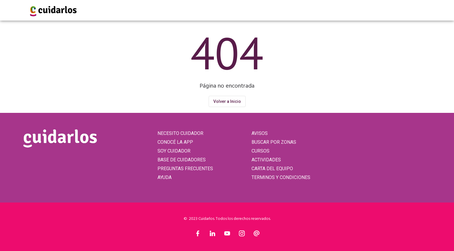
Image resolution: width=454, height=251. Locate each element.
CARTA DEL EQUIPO (272, 168)
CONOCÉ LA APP (175, 142)
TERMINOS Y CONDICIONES (281, 177)
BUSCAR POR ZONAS (274, 142)
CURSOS (260, 151)
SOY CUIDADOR (174, 151)
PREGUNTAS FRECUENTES (185, 168)
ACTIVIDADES (266, 160)
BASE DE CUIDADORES (182, 160)
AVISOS (260, 133)
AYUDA (165, 177)
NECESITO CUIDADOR (180, 133)
